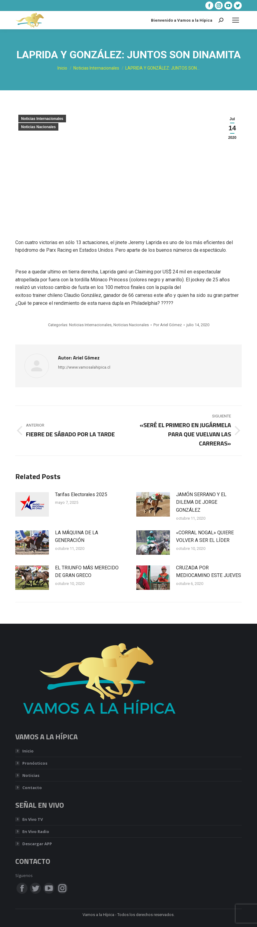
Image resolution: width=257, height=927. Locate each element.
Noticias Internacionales (42, 119)
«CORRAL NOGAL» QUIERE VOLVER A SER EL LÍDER (205, 536)
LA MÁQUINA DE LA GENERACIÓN (76, 536)
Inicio (28, 751)
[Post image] (32, 504)
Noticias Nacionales (38, 127)
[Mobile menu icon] (235, 20)
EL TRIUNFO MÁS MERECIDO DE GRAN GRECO (87, 572)
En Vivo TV (32, 819)
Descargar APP (37, 843)
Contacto (32, 787)
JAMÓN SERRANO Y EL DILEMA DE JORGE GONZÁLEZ (201, 502)
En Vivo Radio (35, 831)
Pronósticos (34, 763)
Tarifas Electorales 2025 (81, 494)
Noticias (30, 775)
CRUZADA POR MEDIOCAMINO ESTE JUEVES (208, 572)
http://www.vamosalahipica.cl (84, 367)
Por (167, 325)
